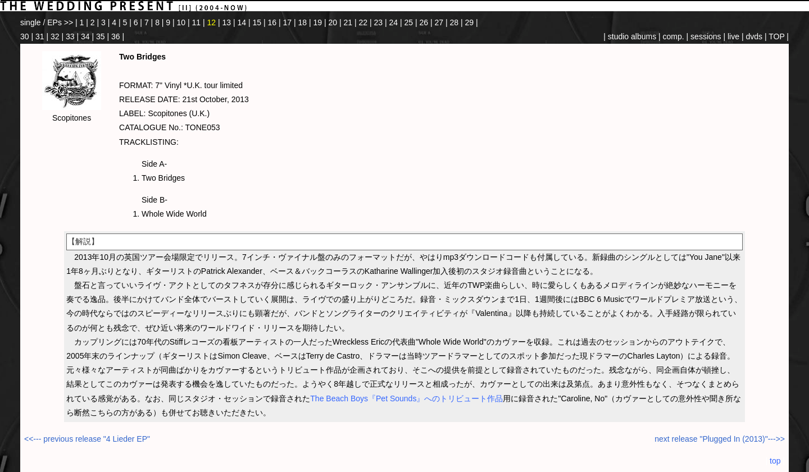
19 (317, 22)
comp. (673, 36)
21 (348, 22)
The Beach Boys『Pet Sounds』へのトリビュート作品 (406, 398)
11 (196, 22)
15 (257, 22)
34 (85, 36)
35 (100, 36)
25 (408, 22)
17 (287, 22)
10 (181, 22)
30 (24, 36)
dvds (754, 36)
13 (226, 22)
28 (454, 22)
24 (393, 22)
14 (242, 22)
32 (55, 36)
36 (115, 36)
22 (363, 22)
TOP (776, 36)
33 (70, 36)
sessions (705, 36)
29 (469, 22)
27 (439, 22)
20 (333, 22)
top (775, 460)
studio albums (632, 36)
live (733, 36)
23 (378, 22)
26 (424, 22)
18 (302, 22)
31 (39, 36)
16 (272, 22)
